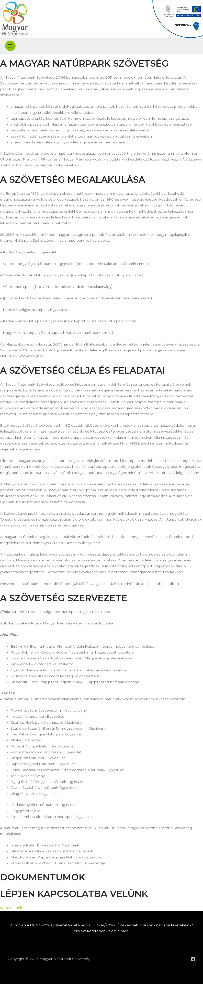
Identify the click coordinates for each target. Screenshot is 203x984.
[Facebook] (193, 959)
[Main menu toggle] (10, 46)
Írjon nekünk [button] (11, 908)
